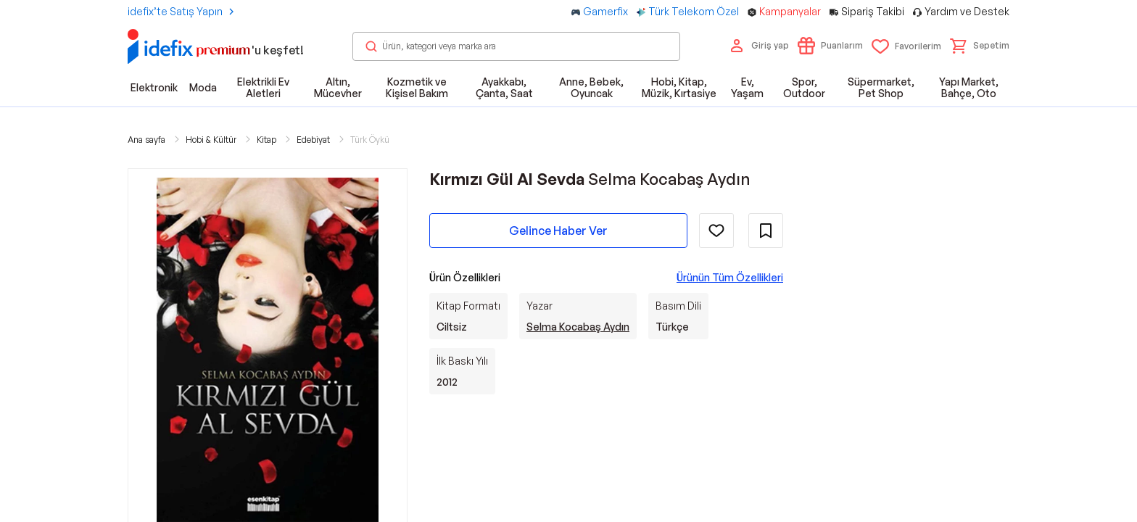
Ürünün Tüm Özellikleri (730, 277)
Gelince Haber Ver (558, 230)
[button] (979, 45)
